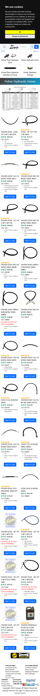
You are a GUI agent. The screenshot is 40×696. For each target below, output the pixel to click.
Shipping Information (32, 672)
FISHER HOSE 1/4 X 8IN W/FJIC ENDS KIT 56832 (9, 491)
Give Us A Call (17, 682)
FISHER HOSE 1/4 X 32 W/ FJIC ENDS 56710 (30, 401)
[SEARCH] (25, 47)
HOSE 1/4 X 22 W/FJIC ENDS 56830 (29, 445)
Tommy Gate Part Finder (13, 674)
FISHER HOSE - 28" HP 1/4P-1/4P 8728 (30, 578)
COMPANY (4, 680)
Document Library (11, 668)
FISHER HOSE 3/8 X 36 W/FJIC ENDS (30, 310)
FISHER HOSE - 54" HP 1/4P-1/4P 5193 (10, 626)
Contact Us (4, 682)
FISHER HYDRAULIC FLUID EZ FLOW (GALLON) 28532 (29, 627)
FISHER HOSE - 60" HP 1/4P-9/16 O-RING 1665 (10, 579)
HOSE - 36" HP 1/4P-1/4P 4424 (29, 133)
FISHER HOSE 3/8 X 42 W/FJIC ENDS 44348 (10, 266)
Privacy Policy (5, 684)
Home (3, 51)
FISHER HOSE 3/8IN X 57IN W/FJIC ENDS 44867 (29, 267)
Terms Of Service (7, 686)
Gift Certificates (30, 674)
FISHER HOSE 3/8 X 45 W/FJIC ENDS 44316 (30, 221)
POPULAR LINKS (10, 666)
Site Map (8, 676)
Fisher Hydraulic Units (30, 60)
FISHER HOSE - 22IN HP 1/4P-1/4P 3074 (9, 133)
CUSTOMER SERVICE (31, 666)
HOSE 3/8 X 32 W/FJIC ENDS (29, 489)
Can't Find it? (17, 680)
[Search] (32, 47)
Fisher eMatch (9, 670)
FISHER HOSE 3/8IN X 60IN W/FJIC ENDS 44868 (9, 312)
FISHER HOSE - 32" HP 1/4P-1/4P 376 (10, 221)
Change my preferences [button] (20, 36)
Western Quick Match (12, 672)
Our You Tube (9, 678)
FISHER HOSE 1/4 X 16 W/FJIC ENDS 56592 (30, 358)
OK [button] (20, 32)
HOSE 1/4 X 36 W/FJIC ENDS (9, 401)
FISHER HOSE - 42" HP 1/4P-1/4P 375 (30, 533)
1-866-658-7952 (18, 684)
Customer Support (31, 668)
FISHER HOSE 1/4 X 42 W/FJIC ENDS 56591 (10, 358)
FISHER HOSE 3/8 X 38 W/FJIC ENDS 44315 (30, 177)
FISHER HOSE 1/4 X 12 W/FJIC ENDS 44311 (10, 177)
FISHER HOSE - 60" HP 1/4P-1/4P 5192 (10, 533)
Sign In (36, 51)
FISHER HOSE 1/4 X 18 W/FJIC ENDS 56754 (10, 445)
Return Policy (29, 670)
